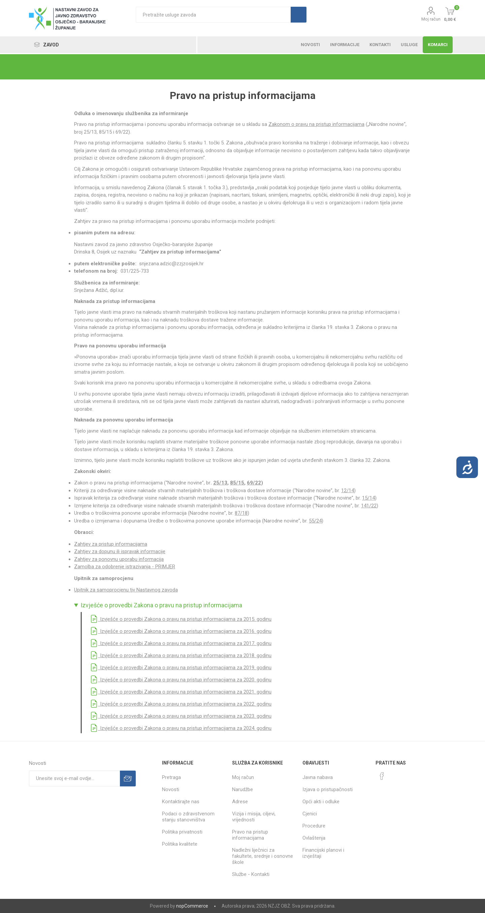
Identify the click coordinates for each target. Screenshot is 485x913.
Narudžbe (242, 789)
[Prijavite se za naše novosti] (74, 778)
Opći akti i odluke (321, 802)
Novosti (170, 789)
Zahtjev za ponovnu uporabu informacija (119, 559)
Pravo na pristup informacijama (250, 835)
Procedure (313, 826)
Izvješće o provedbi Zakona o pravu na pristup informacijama (161, 605)
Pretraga (171, 777)
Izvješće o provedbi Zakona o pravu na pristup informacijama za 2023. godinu (180, 716)
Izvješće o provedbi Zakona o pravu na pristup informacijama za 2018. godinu (180, 655)
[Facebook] (382, 776)
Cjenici (309, 814)
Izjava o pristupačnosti (327, 789)
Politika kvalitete (179, 844)
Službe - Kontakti (250, 874)
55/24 (315, 521)
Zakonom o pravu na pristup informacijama (316, 124)
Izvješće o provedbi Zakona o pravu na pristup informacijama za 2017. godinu (180, 643)
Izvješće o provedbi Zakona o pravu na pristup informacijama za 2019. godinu (180, 668)
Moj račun (431, 19)
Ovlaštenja (313, 838)
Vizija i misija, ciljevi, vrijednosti (254, 817)
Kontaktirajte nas (180, 802)
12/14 (347, 490)
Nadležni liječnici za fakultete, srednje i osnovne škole (262, 856)
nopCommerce (192, 906)
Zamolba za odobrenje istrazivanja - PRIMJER (124, 567)
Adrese (240, 802)
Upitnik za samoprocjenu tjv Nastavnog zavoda (126, 590)
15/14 (368, 498)
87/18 (241, 513)
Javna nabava (317, 777)
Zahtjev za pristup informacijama (110, 544)
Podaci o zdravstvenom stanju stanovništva (188, 817)
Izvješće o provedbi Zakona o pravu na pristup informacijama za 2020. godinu (180, 680)
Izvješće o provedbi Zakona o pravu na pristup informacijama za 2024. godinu (180, 728)
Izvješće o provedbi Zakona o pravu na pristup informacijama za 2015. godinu (180, 619)
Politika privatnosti (182, 832)
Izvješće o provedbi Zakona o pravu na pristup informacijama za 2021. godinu (180, 692)
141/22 (369, 506)
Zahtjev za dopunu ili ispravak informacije (119, 551)
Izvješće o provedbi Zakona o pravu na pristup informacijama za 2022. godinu (180, 704)
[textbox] (213, 15)
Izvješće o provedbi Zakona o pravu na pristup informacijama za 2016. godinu (180, 631)
